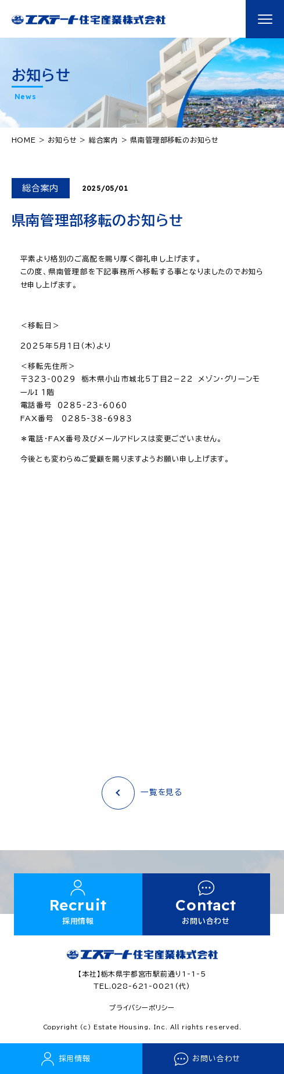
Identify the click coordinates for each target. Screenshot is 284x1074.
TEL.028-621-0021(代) (142, 985)
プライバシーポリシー (142, 1007)
